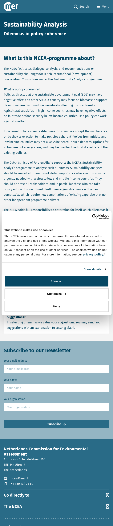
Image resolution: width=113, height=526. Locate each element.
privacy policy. (93, 254)
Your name (10, 379)
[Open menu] (103, 6)
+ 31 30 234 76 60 (18, 484)
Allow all (57, 281)
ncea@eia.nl (16, 478)
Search (81, 7)
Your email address (15, 360)
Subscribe (54, 424)
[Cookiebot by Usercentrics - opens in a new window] (92, 216)
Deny (56, 306)
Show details (92, 269)
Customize (56, 293)
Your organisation (14, 399)
